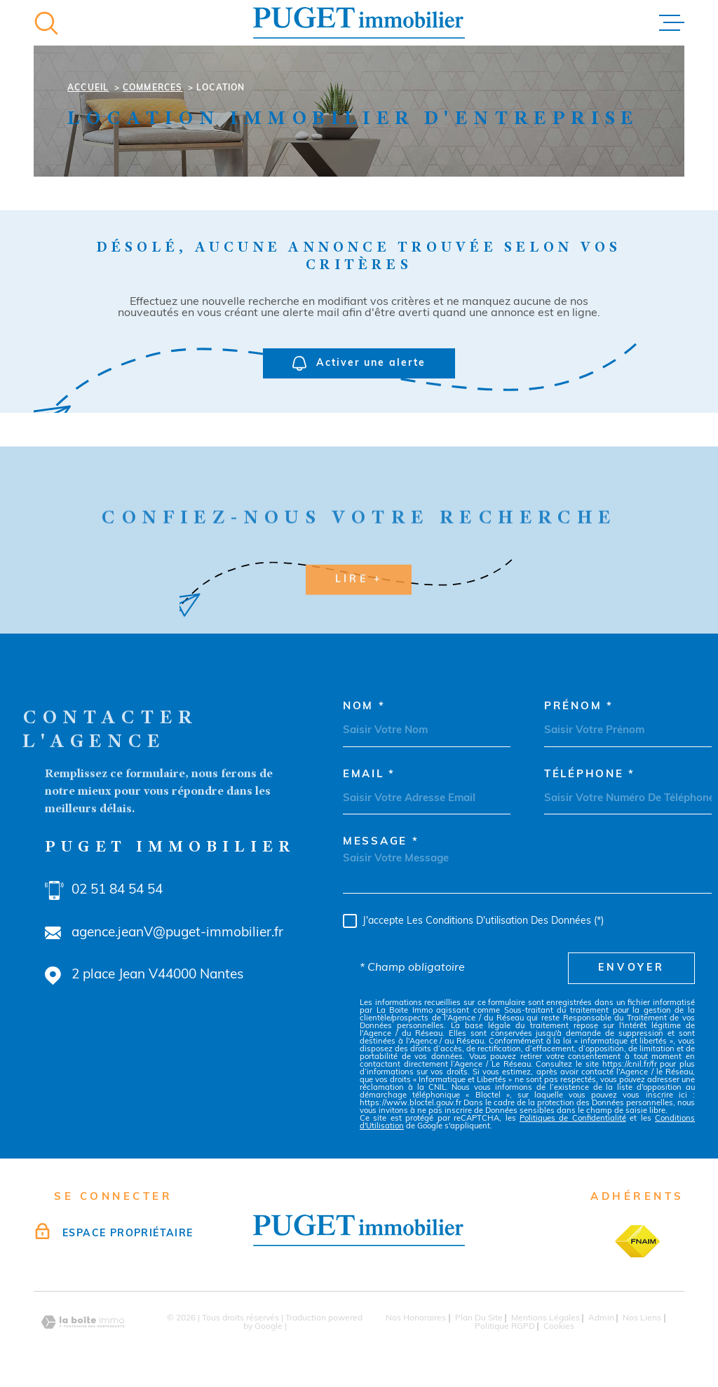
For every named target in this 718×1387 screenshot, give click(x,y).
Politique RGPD (505, 1327)
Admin (601, 1318)
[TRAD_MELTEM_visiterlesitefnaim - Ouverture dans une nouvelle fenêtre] (637, 1241)
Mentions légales (545, 1318)
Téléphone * (589, 775)
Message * (381, 842)
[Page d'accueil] (359, 23)
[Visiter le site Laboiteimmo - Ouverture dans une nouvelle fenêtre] (83, 1322)
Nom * (364, 707)
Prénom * (579, 707)
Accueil (88, 88)
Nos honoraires (416, 1318)
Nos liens (642, 1318)
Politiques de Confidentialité (573, 1119)
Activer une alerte (359, 364)
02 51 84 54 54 (117, 890)
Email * (369, 775)
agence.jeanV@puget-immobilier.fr (177, 933)
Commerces (153, 88)
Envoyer (631, 968)
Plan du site (479, 1318)
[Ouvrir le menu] (671, 23)
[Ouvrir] (46, 23)
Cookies (558, 1327)
